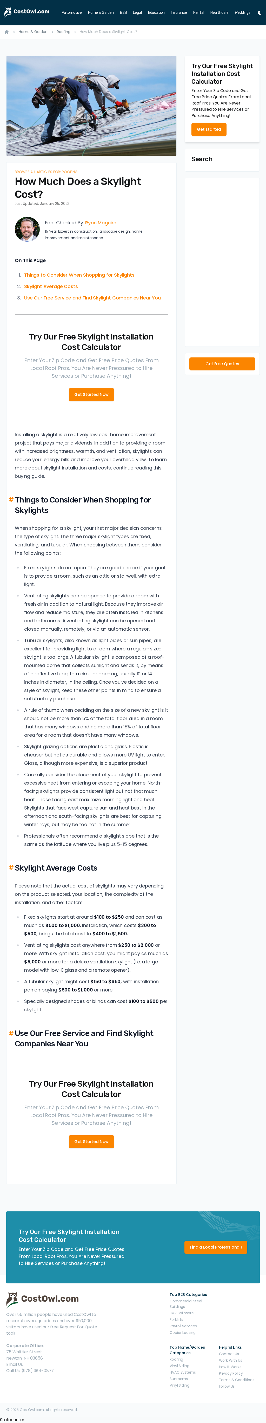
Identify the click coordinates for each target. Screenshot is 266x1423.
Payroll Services (183, 1326)
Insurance (179, 12)
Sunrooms (179, 1378)
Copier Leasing (183, 1332)
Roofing (63, 31)
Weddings (242, 12)
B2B (123, 12)
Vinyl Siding (179, 1365)
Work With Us (230, 1360)
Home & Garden (101, 12)
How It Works (230, 1366)
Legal (137, 12)
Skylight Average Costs (51, 286)
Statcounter (12, 1420)
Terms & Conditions (236, 1379)
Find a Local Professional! (216, 1247)
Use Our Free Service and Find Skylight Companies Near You (92, 298)
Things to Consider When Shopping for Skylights (79, 275)
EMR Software (182, 1313)
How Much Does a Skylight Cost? (108, 31)
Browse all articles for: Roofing (46, 171)
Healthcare (219, 12)
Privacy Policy (231, 1373)
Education (156, 12)
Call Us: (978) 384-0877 (30, 1371)
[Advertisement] (222, 262)
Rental (198, 12)
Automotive (72, 12)
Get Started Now (91, 394)
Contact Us (229, 1353)
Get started (209, 129)
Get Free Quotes (222, 364)
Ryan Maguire (100, 222)
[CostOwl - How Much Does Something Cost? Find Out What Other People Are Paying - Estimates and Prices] (28, 12)
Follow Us (227, 1386)
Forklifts (176, 1319)
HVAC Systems (183, 1372)
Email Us (14, 1364)
